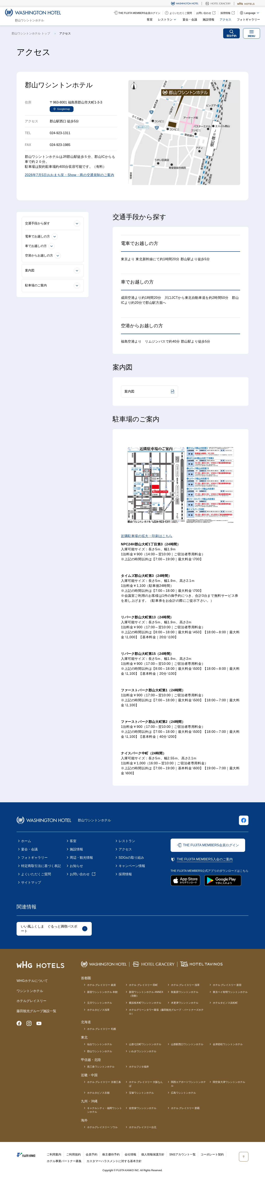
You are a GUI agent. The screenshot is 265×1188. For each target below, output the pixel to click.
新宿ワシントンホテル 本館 (102, 992)
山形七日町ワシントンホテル (145, 1044)
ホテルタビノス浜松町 (225, 1002)
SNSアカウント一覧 (182, 1154)
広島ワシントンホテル (183, 1092)
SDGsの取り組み (131, 857)
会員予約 (91, 1154)
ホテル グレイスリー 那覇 (185, 1108)
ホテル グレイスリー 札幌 (101, 1028)
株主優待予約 (111, 1154)
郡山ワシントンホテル (99, 1051)
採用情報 (125, 874)
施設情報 (208, 19)
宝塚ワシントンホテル (141, 1092)
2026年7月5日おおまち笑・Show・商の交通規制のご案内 (69, 175)
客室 (150, 19)
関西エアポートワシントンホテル (188, 1084)
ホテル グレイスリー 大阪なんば (146, 1084)
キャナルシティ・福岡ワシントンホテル (104, 1110)
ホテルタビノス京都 (98, 1092)
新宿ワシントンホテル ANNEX (146, 994)
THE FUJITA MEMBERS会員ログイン (211, 845)
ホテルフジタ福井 (139, 1066)
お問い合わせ (80, 874)
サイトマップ (31, 882)
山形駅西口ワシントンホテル (187, 1044)
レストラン (127, 841)
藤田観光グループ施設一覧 (36, 1011)
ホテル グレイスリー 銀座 (101, 985)
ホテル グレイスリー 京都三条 (104, 1082)
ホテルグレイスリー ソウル (102, 1127)
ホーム (26, 841)
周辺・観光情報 (81, 857)
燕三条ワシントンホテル (100, 1066)
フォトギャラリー (248, 19)
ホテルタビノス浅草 (98, 1009)
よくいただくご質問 (36, 874)
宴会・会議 (190, 19)
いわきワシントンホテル (142, 1051)
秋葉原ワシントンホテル (184, 992)
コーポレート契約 (212, 1154)
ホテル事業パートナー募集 (64, 1161)
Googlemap (63, 109)
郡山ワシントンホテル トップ (31, 33)
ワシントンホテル (30, 991)
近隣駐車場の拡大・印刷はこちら (146, 536)
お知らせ (76, 866)
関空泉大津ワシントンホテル (229, 1082)
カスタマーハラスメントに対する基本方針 (114, 1161)
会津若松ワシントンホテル (228, 1044)
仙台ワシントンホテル (99, 1044)
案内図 (129, 391)
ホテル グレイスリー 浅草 (185, 985)
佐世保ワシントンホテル (142, 1108)
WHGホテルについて (32, 981)
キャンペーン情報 (132, 866)
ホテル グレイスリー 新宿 (227, 985)
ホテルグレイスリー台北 (142, 1127)
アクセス (225, 19)
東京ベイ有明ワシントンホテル (230, 992)
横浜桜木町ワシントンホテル (145, 1002)
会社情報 (130, 1154)
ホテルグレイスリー (31, 1001)
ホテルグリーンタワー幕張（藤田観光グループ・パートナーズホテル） (166, 1011)
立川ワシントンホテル (99, 1002)
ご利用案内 (54, 1154)
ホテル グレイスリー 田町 (143, 985)
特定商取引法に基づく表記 (41, 866)
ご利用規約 (73, 1154)
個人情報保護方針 (152, 1154)
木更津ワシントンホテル (184, 1002)
